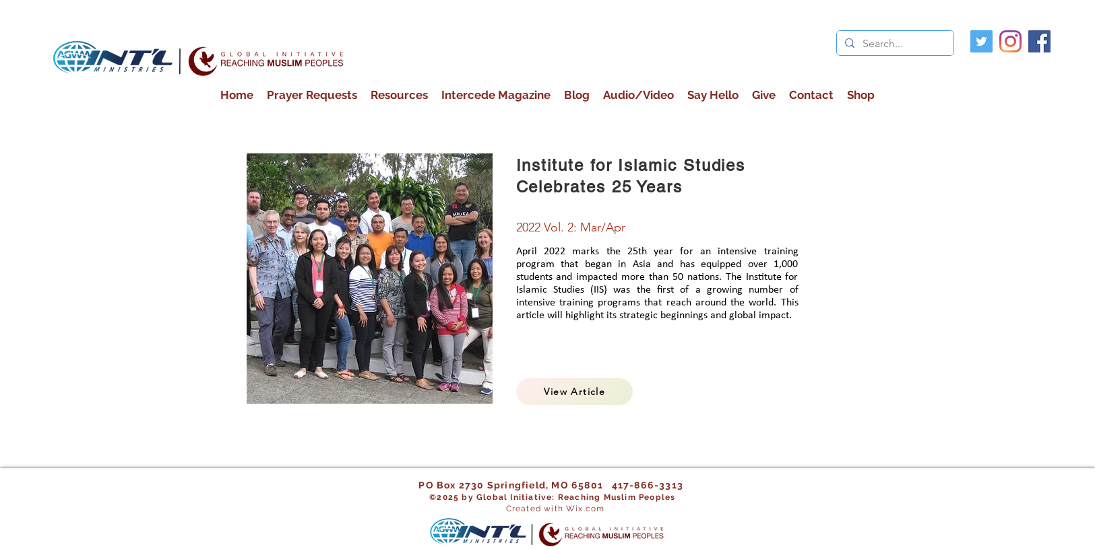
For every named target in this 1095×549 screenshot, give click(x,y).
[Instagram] (1010, 41)
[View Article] (574, 391)
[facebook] (1039, 41)
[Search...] (894, 44)
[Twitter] (981, 41)
